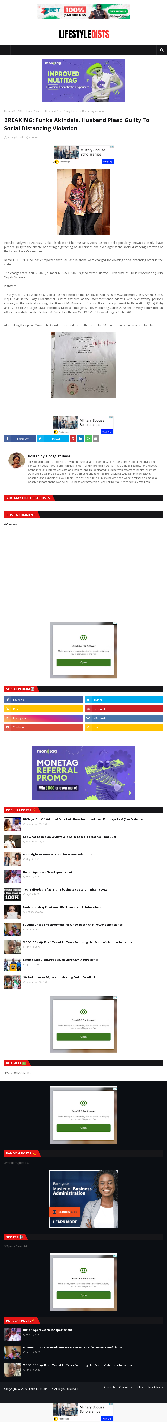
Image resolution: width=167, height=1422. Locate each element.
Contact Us (125, 1387)
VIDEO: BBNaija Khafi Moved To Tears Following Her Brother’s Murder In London (78, 942)
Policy (139, 1387)
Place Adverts (155, 1387)
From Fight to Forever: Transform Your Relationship (59, 854)
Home (7, 111)
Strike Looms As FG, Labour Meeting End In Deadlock (59, 977)
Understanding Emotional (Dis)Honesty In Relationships (62, 907)
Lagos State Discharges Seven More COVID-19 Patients (60, 960)
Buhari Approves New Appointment (47, 872)
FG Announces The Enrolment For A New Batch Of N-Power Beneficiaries (73, 924)
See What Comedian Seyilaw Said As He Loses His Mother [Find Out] (69, 837)
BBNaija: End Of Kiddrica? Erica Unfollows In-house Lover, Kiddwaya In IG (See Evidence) (83, 819)
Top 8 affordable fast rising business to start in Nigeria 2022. (65, 889)
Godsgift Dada (15, 137)
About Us (109, 1387)
